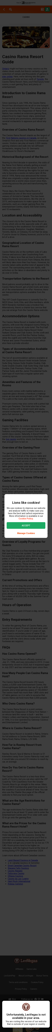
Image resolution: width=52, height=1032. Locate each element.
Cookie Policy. (26, 518)
